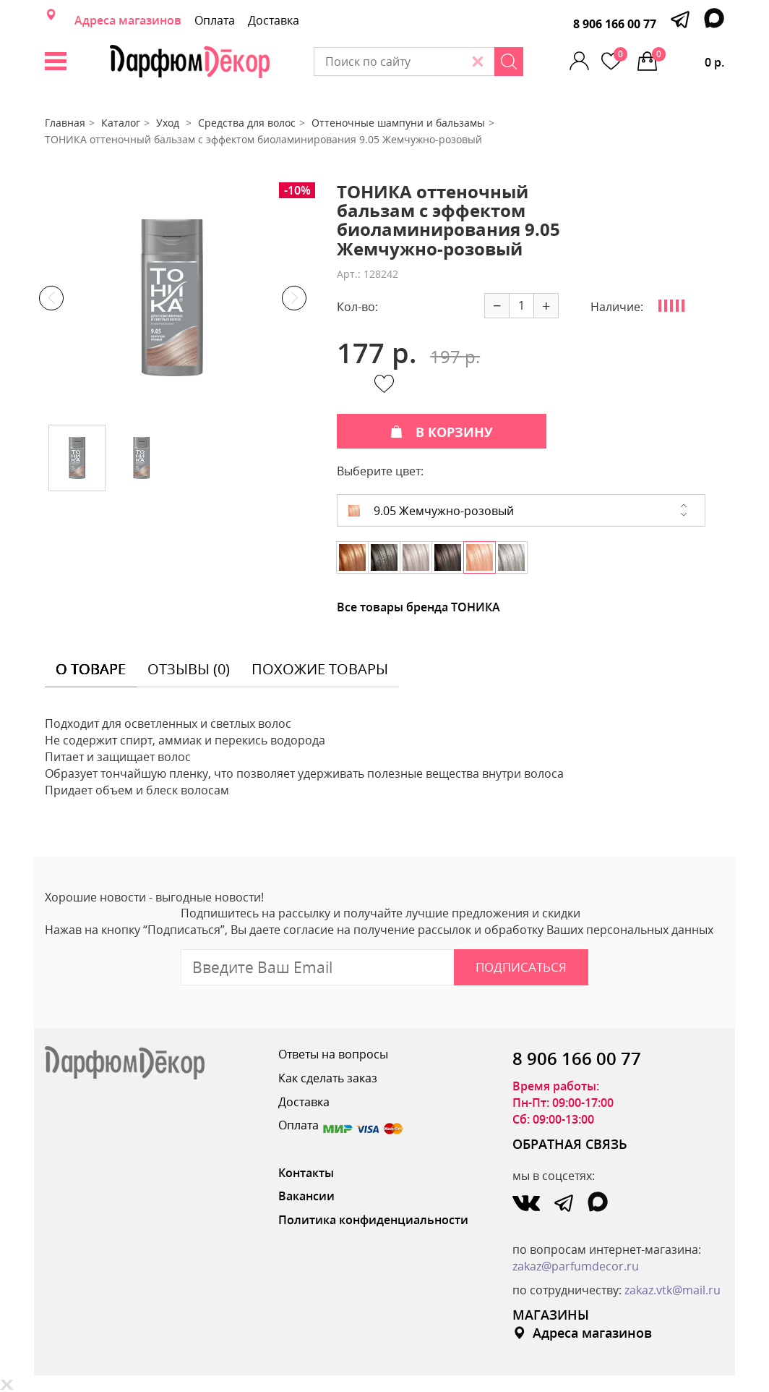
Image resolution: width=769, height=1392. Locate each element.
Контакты (306, 1173)
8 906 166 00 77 (614, 24)
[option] (173, 298)
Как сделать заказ (327, 1078)
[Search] (508, 61)
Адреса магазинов (127, 20)
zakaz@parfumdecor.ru (575, 1266)
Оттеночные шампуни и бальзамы (398, 123)
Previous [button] (51, 298)
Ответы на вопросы (333, 1054)
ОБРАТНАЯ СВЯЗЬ (569, 1144)
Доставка (273, 20)
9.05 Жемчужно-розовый (431, 511)
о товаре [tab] (91, 669)
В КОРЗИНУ (441, 432)
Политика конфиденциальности (373, 1220)
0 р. (688, 58)
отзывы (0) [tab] (188, 669)
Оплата (214, 20)
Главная (65, 123)
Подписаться (521, 967)
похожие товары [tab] (320, 669)
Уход (169, 123)
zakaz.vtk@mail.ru (672, 1290)
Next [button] (294, 298)
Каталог (120, 123)
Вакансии (306, 1196)
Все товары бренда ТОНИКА (418, 607)
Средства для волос (247, 123)
